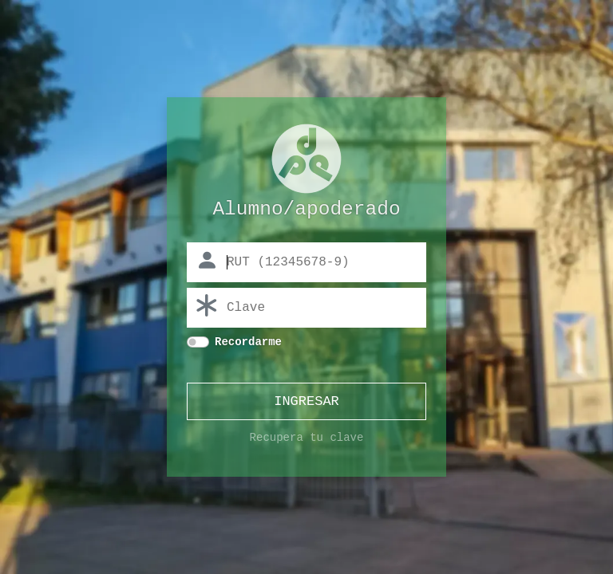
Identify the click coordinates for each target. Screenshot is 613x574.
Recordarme (248, 343)
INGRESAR (306, 403)
